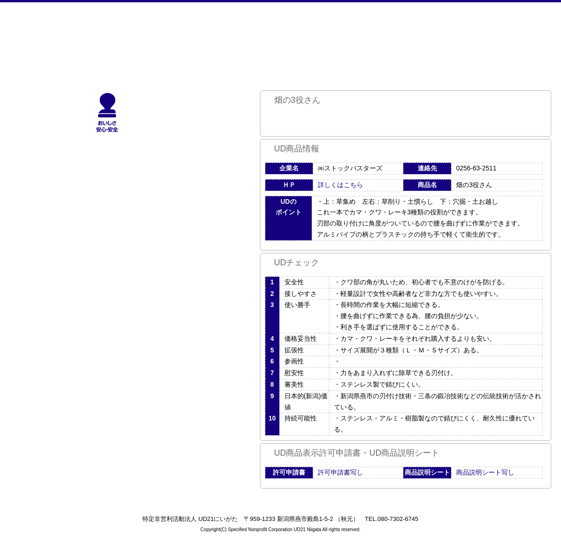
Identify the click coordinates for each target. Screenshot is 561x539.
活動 (346, 39)
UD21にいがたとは (194, 39)
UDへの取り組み (270, 39)
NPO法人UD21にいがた (42, 39)
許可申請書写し (340, 472)
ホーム (118, 39)
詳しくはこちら (340, 184)
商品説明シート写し (485, 472)
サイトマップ (422, 39)
